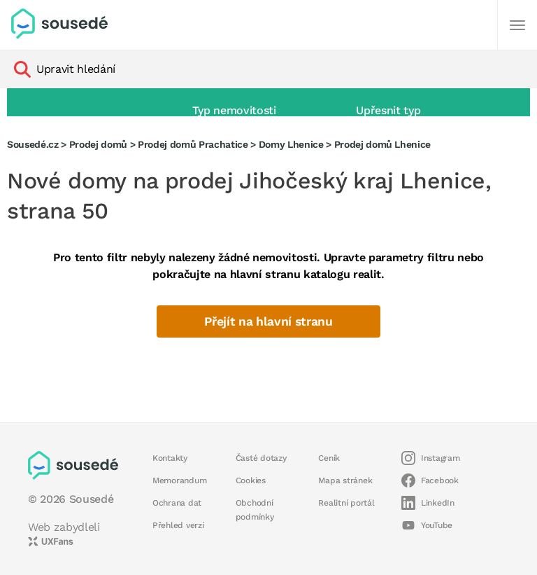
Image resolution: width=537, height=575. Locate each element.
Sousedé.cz (33, 144)
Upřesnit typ (388, 110)
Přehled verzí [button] (178, 525)
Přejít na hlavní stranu (268, 321)
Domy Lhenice (291, 144)
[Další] (517, 25)
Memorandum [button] (179, 480)
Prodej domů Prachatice (193, 144)
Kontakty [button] (169, 458)
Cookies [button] (251, 480)
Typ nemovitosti (234, 110)
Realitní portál (346, 503)
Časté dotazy (261, 458)
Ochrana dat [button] (176, 503)
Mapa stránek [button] (345, 480)
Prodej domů (98, 144)
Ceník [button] (329, 458)
